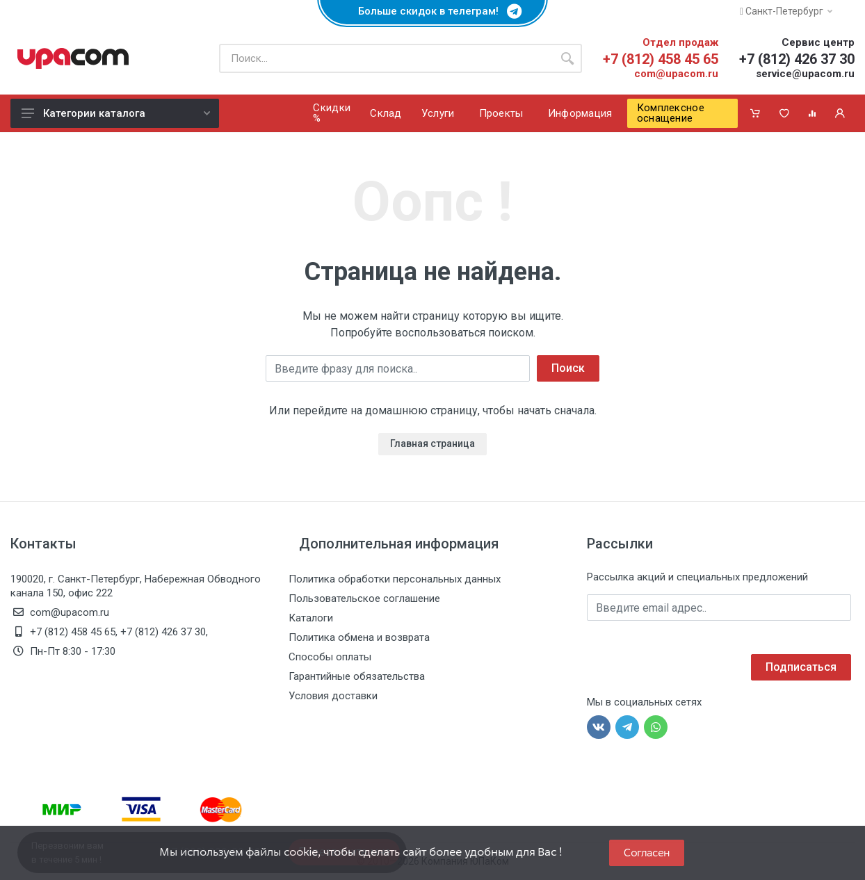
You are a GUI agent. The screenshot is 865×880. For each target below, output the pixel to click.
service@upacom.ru (805, 73)
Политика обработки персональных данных (395, 579)
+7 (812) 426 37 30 (797, 59)
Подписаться (801, 667)
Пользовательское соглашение (364, 598)
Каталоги (311, 618)
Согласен (647, 852)
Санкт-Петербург (786, 11)
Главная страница (432, 443)
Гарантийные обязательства (357, 676)
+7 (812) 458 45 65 (660, 59)
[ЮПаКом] (73, 58)
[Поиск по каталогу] (386, 58)
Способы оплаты (330, 657)
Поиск (568, 368)
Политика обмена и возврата (359, 637)
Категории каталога (116, 113)
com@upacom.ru (676, 73)
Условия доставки (333, 696)
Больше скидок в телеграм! (432, 11)
